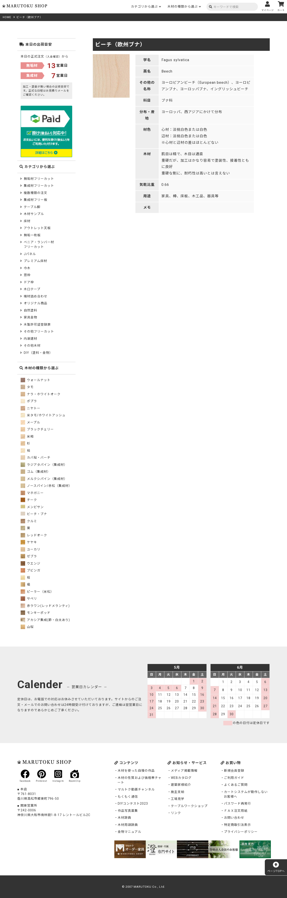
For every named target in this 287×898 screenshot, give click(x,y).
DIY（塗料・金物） (38, 352)
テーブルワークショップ (189, 806)
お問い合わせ (234, 817)
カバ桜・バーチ (35, 457)
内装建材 (30, 338)
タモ (27, 387)
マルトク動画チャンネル (136, 789)
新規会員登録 (234, 770)
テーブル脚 (32, 207)
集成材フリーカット (39, 185)
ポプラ (29, 401)
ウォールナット (35, 380)
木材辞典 (124, 817)
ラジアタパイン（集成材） (44, 464)
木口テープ (32, 289)
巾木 (27, 268)
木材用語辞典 (128, 825)
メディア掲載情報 (184, 770)
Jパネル (30, 254)
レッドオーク (34, 535)
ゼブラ (29, 556)
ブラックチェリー (37, 429)
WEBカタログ (181, 778)
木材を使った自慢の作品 (136, 770)
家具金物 (30, 317)
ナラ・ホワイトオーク (41, 394)
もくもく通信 (128, 796)
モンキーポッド (35, 612)
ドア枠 (29, 282)
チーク (29, 500)
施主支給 (177, 792)
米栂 (27, 436)
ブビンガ (30, 570)
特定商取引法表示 (237, 825)
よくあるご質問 (236, 784)
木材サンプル (34, 214)
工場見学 (177, 799)
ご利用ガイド (234, 778)
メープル (30, 422)
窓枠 (27, 275)
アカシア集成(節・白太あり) (45, 620)
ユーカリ (30, 549)
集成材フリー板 (35, 200)
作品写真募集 (128, 810)
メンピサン (32, 507)
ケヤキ (29, 542)
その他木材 (32, 345)
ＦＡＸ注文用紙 (236, 810)
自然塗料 (30, 310)
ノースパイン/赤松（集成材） (46, 486)
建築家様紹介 (181, 784)
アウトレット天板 (37, 228)
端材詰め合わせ (35, 296)
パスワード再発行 (237, 803)
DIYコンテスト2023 (133, 803)
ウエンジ (30, 563)
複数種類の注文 (35, 193)
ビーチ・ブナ (34, 514)
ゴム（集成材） (35, 471)
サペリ (29, 598)
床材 (27, 221)
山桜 (27, 627)
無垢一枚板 (32, 235)
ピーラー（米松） (37, 591)
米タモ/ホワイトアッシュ (43, 415)
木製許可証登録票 (37, 324)
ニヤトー (30, 408)
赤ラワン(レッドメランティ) (45, 606)
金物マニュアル (129, 832)
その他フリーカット (39, 331)
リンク (176, 813)
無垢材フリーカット (39, 178)
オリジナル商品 (35, 303)
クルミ (29, 521)
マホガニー (32, 493)
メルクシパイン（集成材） (44, 479)
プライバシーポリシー (241, 832)
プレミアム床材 (35, 261)
